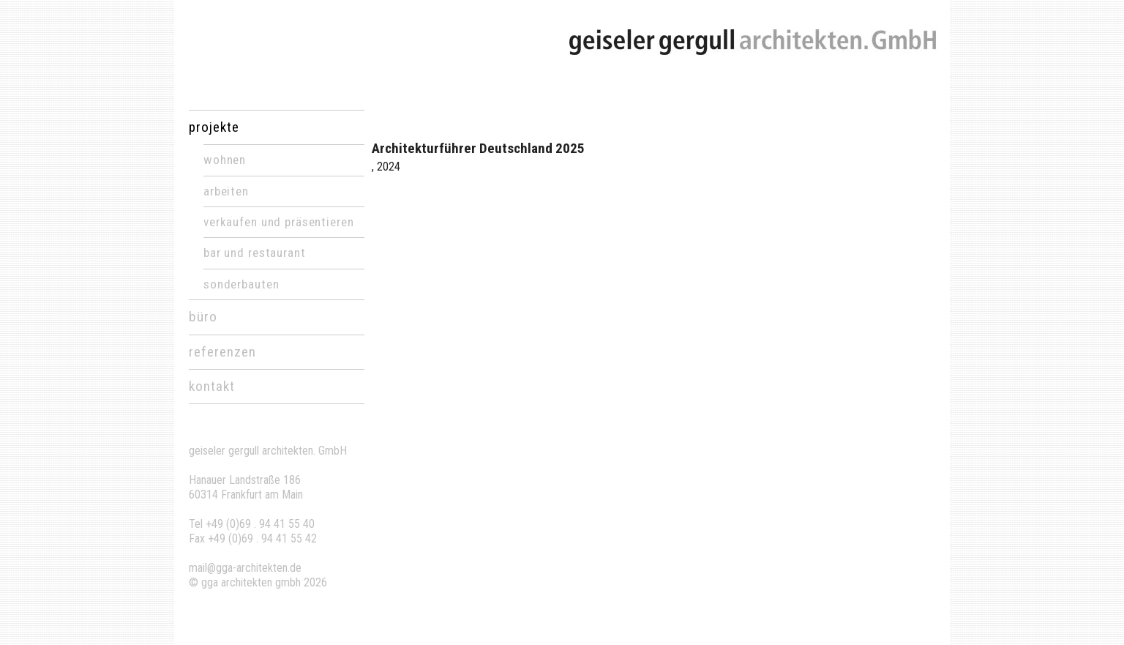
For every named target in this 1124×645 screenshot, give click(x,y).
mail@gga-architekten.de (245, 568)
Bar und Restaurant (254, 252)
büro (203, 316)
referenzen (222, 351)
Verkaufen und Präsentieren (278, 222)
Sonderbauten (241, 284)
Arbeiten (226, 191)
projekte (214, 127)
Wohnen (224, 159)
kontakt (212, 386)
